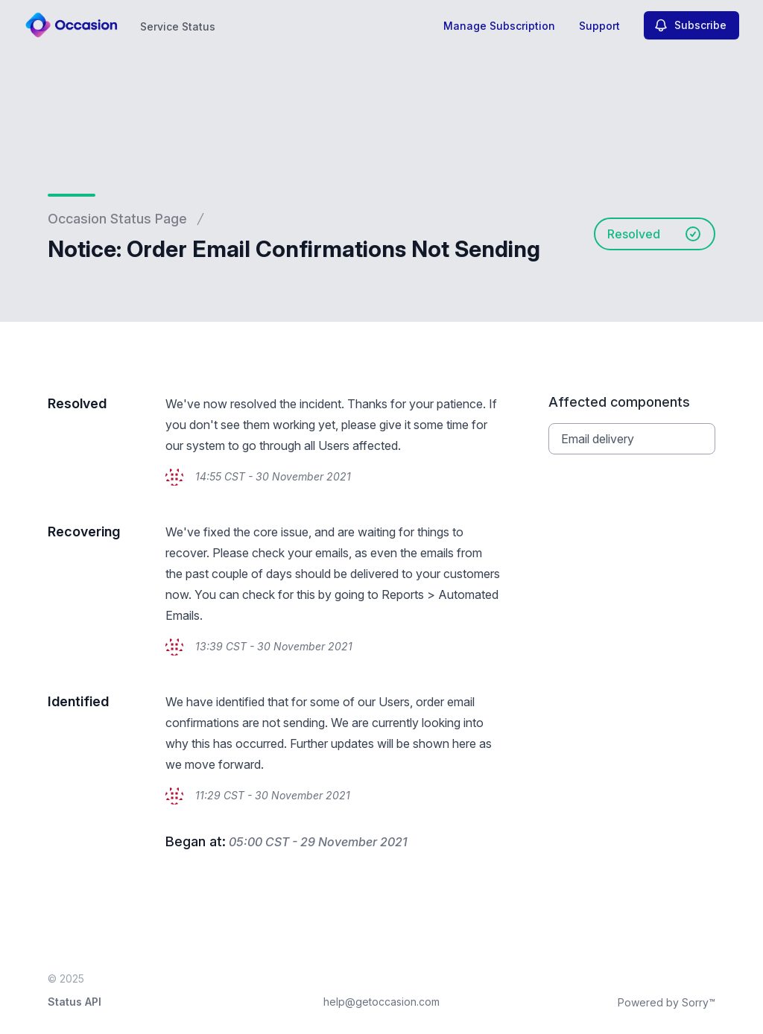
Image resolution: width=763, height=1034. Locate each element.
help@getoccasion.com (381, 1001)
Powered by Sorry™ (666, 1002)
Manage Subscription (499, 25)
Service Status (177, 26)
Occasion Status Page (117, 218)
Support (599, 25)
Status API (74, 1001)
